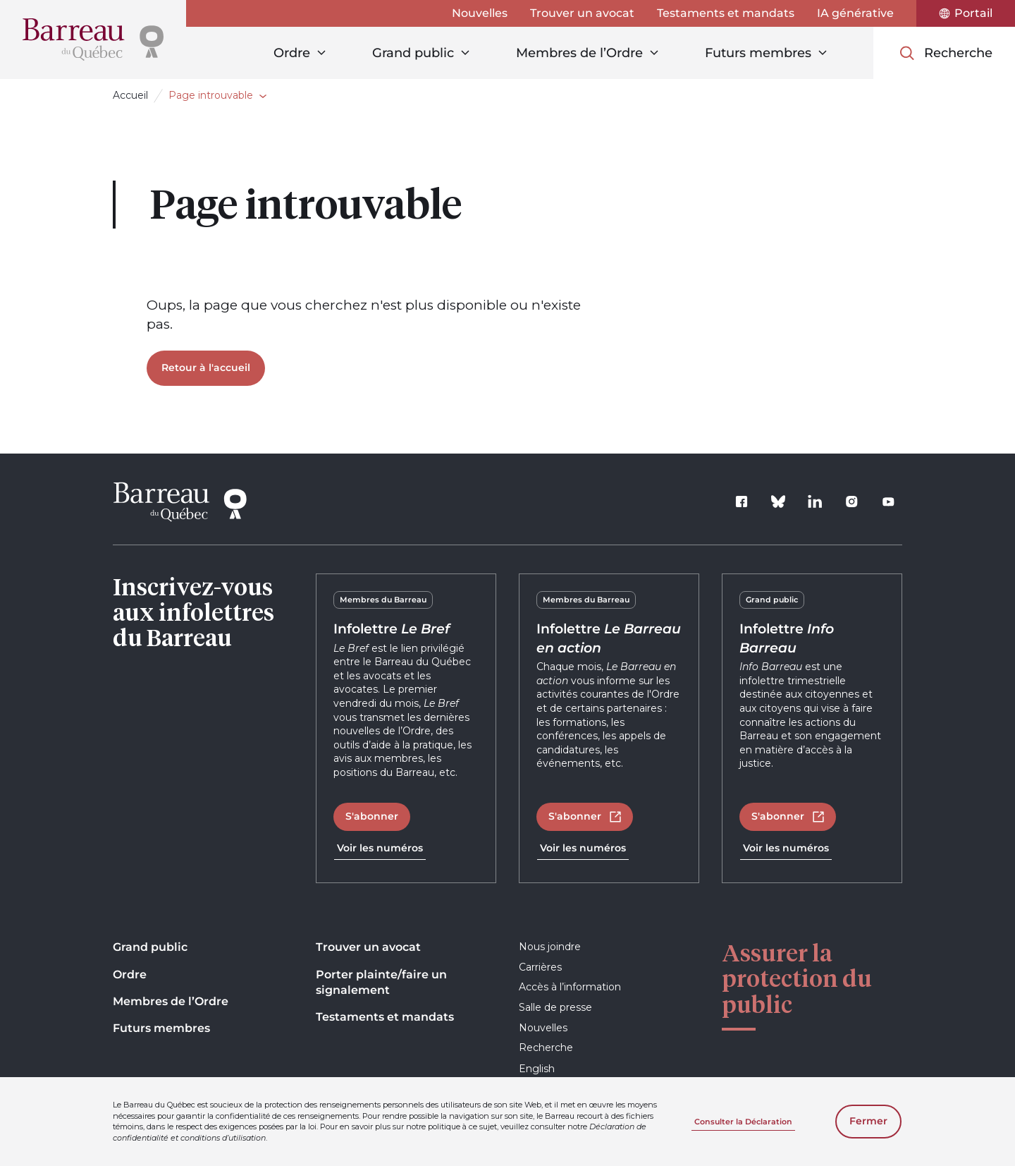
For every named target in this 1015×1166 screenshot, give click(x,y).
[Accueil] (93, 39)
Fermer (868, 1121)
